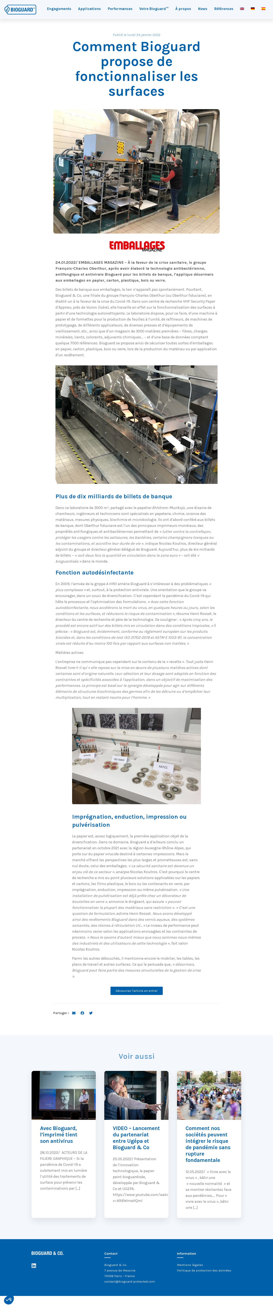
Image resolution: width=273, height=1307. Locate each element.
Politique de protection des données (204, 1270)
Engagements (59, 9)
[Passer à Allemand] (252, 9)
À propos (183, 9)
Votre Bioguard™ (153, 9)
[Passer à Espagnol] (263, 9)
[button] (9, 1300)
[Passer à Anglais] (242, 9)
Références (223, 9)
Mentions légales (190, 1265)
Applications (89, 9)
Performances (120, 9)
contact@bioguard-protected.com (129, 1281)
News (202, 9)
